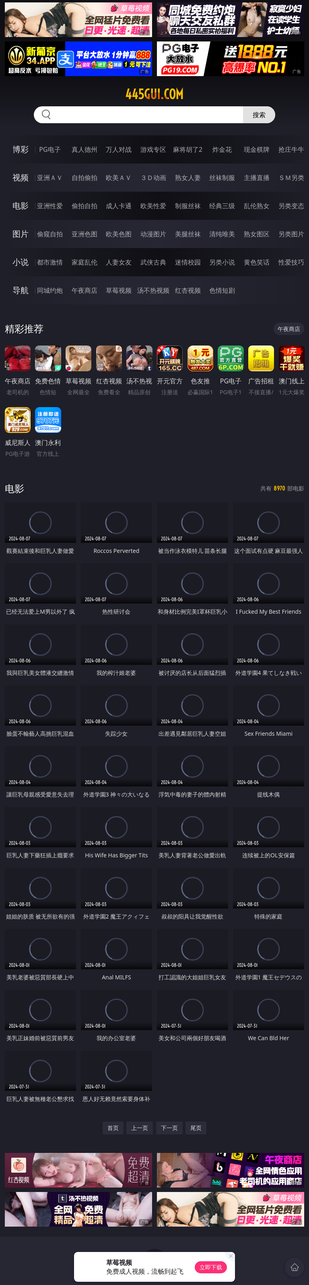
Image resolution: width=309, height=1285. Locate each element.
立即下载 (211, 1267)
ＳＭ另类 (291, 177)
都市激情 (50, 262)
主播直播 (257, 177)
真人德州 (84, 149)
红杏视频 (188, 290)
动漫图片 (153, 234)
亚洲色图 (84, 234)
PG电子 (49, 149)
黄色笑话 (257, 262)
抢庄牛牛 (291, 149)
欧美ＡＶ (119, 177)
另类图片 (291, 234)
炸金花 (222, 149)
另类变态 (291, 205)
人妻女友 (119, 262)
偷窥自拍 (50, 234)
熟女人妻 (188, 177)
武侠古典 (153, 262)
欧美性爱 (153, 205)
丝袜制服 (222, 177)
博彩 (20, 149)
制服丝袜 (188, 205)
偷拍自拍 (84, 205)
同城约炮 (50, 290)
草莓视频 (119, 290)
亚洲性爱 (50, 205)
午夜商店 (84, 290)
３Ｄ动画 (153, 177)
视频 (20, 177)
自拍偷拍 (84, 177)
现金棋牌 (257, 149)
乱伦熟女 (257, 205)
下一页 (169, 1128)
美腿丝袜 (188, 234)
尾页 (196, 1128)
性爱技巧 (291, 262)
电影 (20, 205)
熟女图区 (257, 234)
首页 (113, 1128)
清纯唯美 (222, 234)
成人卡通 (119, 205)
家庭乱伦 (84, 262)
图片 (20, 233)
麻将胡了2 (187, 149)
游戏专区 (153, 149)
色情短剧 (222, 290)
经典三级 (222, 205)
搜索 (259, 114)
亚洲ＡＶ (50, 177)
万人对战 (119, 149)
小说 (20, 262)
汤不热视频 (153, 290)
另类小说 (222, 262)
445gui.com (154, 94)
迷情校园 (188, 262)
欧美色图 (119, 234)
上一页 (139, 1128)
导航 (20, 290)
